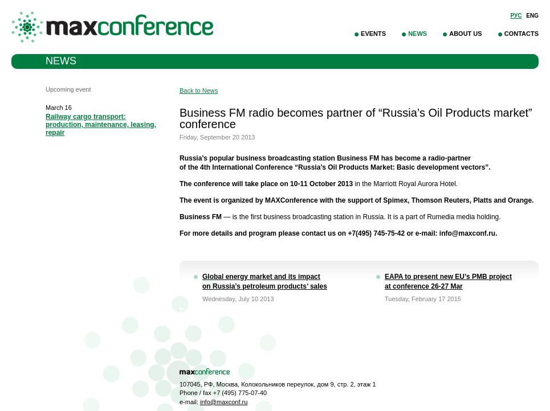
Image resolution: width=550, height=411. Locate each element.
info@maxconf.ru (223, 401)
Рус (516, 16)
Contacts (521, 33)
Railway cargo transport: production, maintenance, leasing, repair (101, 125)
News (417, 33)
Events (373, 33)
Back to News (199, 90)
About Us (465, 33)
